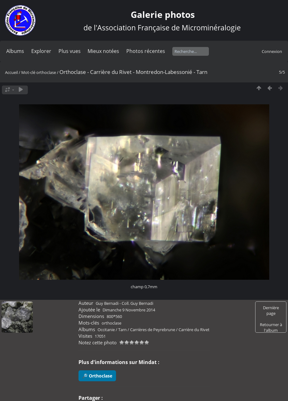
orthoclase (46, 72)
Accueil (11, 72)
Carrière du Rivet (194, 329)
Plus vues (69, 51)
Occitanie (106, 329)
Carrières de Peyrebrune (152, 329)
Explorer (41, 51)
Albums (15, 51)
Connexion (272, 51)
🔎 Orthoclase (97, 376)
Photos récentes (145, 51)
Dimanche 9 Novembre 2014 (129, 310)
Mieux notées (103, 51)
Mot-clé (28, 72)
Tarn (122, 329)
